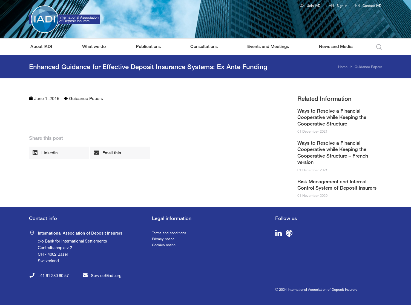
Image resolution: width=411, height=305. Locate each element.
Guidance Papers (86, 98)
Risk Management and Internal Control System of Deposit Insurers (336, 184)
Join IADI (314, 5)
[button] (59, 153)
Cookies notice (164, 245)
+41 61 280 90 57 (53, 275)
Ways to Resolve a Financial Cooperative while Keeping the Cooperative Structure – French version (332, 152)
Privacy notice (163, 238)
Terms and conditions (169, 232)
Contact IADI (372, 5)
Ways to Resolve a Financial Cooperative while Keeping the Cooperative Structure (331, 117)
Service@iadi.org (106, 275)
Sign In (342, 5)
